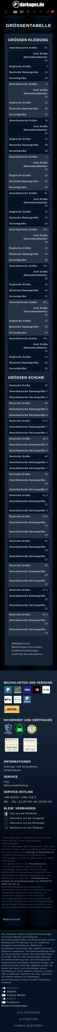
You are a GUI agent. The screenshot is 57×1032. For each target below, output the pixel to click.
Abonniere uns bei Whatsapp (27, 823)
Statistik (12, 991)
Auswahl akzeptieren (28, 1025)
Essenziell (13, 988)
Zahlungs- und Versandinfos (20, 766)
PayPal (11, 998)
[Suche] (34, 11)
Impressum (46, 974)
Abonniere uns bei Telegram (26, 827)
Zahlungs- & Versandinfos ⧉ (40, 852)
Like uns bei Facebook (23, 813)
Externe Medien (16, 995)
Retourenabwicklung (16, 785)
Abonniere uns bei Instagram (27, 818)
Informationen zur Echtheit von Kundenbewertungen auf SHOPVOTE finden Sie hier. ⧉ (27, 881)
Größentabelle (12, 770)
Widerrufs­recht (11, 919)
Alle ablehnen (28, 1019)
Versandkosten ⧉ (37, 864)
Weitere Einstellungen (15, 1006)
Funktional (13, 1002)
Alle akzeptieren (28, 1012)
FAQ (6, 782)
